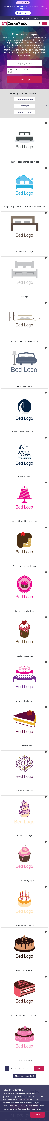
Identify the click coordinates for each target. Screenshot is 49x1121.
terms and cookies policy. (29, 1109)
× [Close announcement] (46, 8)
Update (24, 79)
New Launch (22, 3)
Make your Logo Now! (24, 1076)
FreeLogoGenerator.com (12, 6)
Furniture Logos (24, 112)
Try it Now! (23, 13)
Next (39, 1068)
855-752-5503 (14, 18)
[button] (46, 105)
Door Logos (24, 106)
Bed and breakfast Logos (24, 99)
